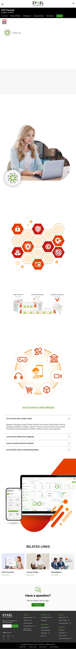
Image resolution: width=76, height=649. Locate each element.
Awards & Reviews (45, 630)
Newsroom (44, 624)
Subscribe (15, 626)
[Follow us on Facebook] (4, 636)
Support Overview (28, 617)
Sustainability (62, 633)
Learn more (5, 575)
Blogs (42, 635)
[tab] (38, 418)
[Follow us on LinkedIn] (13, 636)
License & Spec (39, 16)
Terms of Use (32, 647)
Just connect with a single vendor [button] (19, 418)
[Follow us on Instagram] (8, 639)
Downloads (50, 16)
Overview (4, 16)
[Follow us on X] (4, 639)
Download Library (28, 623)
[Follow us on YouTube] (8, 636)
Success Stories (63, 635)
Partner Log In (62, 617)
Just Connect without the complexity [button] (20, 437)
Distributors (44, 620)
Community (26, 620)
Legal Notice (22, 647)
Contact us (38, 604)
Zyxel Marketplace (45, 617)
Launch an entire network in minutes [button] (20, 443)
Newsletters (44, 633)
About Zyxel (62, 630)
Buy (59, 16)
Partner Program (63, 620)
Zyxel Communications (64, 638)
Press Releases (45, 627)
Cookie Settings (53, 647)
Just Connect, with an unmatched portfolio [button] (22, 450)
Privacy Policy (43, 647)
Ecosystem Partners (64, 623)
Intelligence (27, 16)
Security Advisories (28, 626)
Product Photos (15, 16)
